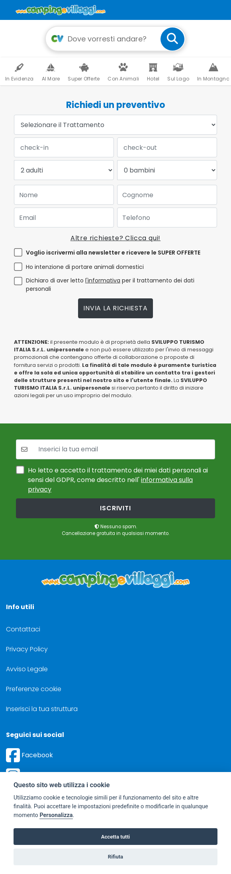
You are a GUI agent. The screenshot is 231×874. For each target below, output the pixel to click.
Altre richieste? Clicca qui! (115, 238)
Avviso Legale (27, 669)
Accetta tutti (115, 837)
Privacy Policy (27, 649)
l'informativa (102, 280)
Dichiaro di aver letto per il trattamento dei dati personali (110, 284)
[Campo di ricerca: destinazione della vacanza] (115, 39)
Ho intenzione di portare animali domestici (85, 267)
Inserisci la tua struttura (42, 708)
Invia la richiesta (115, 308)
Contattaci (23, 629)
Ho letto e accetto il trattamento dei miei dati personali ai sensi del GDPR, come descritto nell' (118, 480)
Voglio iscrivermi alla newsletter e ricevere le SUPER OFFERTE (113, 253)
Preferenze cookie (33, 689)
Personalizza (55, 815)
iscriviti (115, 508)
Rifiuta (115, 857)
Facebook (29, 755)
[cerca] (172, 39)
